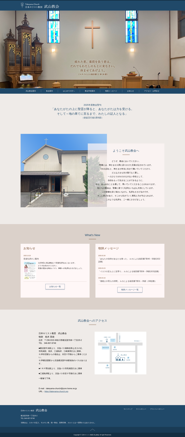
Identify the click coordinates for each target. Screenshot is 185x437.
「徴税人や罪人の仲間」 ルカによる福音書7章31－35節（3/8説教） (128, 281)
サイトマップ (128, 409)
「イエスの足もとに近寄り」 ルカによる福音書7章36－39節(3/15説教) (128, 271)
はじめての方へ (69, 91)
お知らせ (130, 91)
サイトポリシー (141, 409)
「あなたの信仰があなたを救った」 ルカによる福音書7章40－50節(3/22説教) (129, 260)
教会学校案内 (90, 91)
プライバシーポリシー (157, 409)
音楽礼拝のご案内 (31, 259)
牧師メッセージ (111, 91)
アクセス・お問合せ (151, 91)
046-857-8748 (29, 418)
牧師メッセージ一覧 (130, 290)
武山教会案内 (31, 91)
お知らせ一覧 (55, 286)
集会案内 (49, 91)
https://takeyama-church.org (56, 391)
